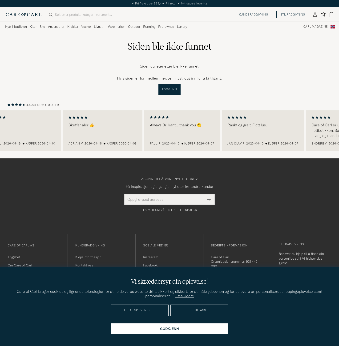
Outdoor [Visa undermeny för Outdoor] (134, 26)
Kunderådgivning (253, 14)
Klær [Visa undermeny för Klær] (33, 26)
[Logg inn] (315, 14)
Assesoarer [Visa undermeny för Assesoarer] (56, 26)
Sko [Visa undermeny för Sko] (42, 26)
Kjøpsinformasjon (88, 257)
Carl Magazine (315, 26)
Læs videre (184, 296)
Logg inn (169, 89)
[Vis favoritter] (323, 14)
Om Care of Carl (20, 265)
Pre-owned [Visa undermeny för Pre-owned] (166, 26)
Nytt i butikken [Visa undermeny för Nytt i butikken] (16, 26)
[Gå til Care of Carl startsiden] (23, 14)
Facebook (150, 265)
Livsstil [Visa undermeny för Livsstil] (99, 26)
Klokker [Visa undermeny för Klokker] (72, 26)
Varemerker (116, 26)
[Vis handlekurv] (331, 14)
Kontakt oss (84, 265)
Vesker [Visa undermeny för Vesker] (86, 26)
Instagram (150, 257)
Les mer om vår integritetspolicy (169, 210)
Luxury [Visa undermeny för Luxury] (182, 26)
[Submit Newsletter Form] (208, 199)
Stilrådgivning (292, 14)
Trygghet (14, 257)
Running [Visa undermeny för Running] (149, 26)
